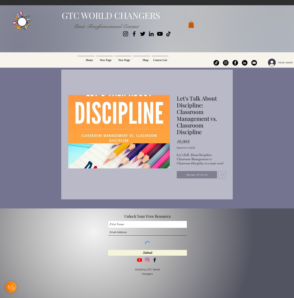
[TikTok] (168, 33)
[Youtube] (139, 260)
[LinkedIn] (151, 33)
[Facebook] (134, 33)
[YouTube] (159, 33)
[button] (191, 24)
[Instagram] (125, 33)
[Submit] (147, 253)
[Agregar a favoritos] (222, 174)
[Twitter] (142, 33)
